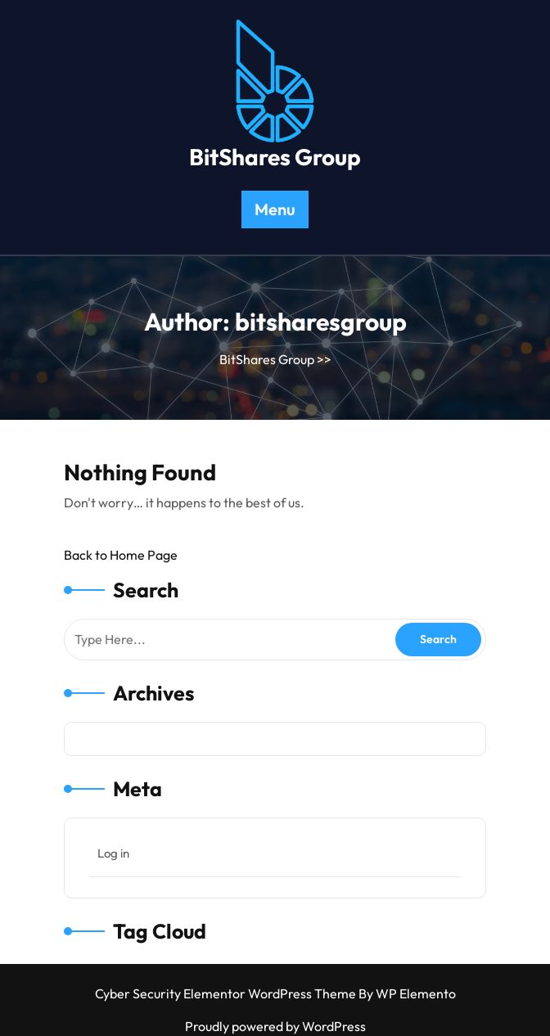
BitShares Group (275, 156)
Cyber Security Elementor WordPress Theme (226, 993)
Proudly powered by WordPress (275, 1026)
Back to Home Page (121, 555)
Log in (113, 853)
